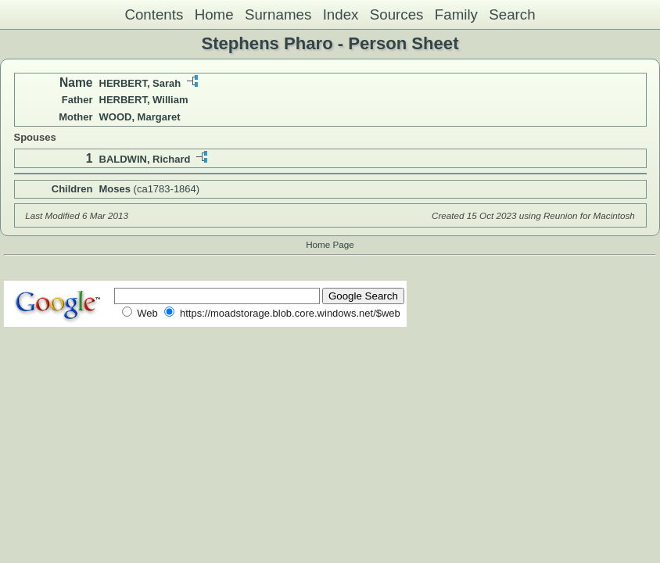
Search (512, 14)
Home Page (330, 244)
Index (341, 14)
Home (214, 14)
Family (456, 14)
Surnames (278, 14)
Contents (153, 14)
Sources (397, 14)
